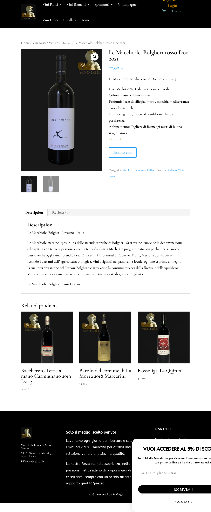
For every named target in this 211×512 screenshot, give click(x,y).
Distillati (69, 19)
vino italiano (169, 170)
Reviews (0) (61, 212)
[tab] (34, 212)
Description (34, 212)
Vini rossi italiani (60, 43)
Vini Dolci (50, 19)
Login (172, 6)
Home (85, 19)
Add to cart (122, 152)
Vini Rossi (39, 43)
